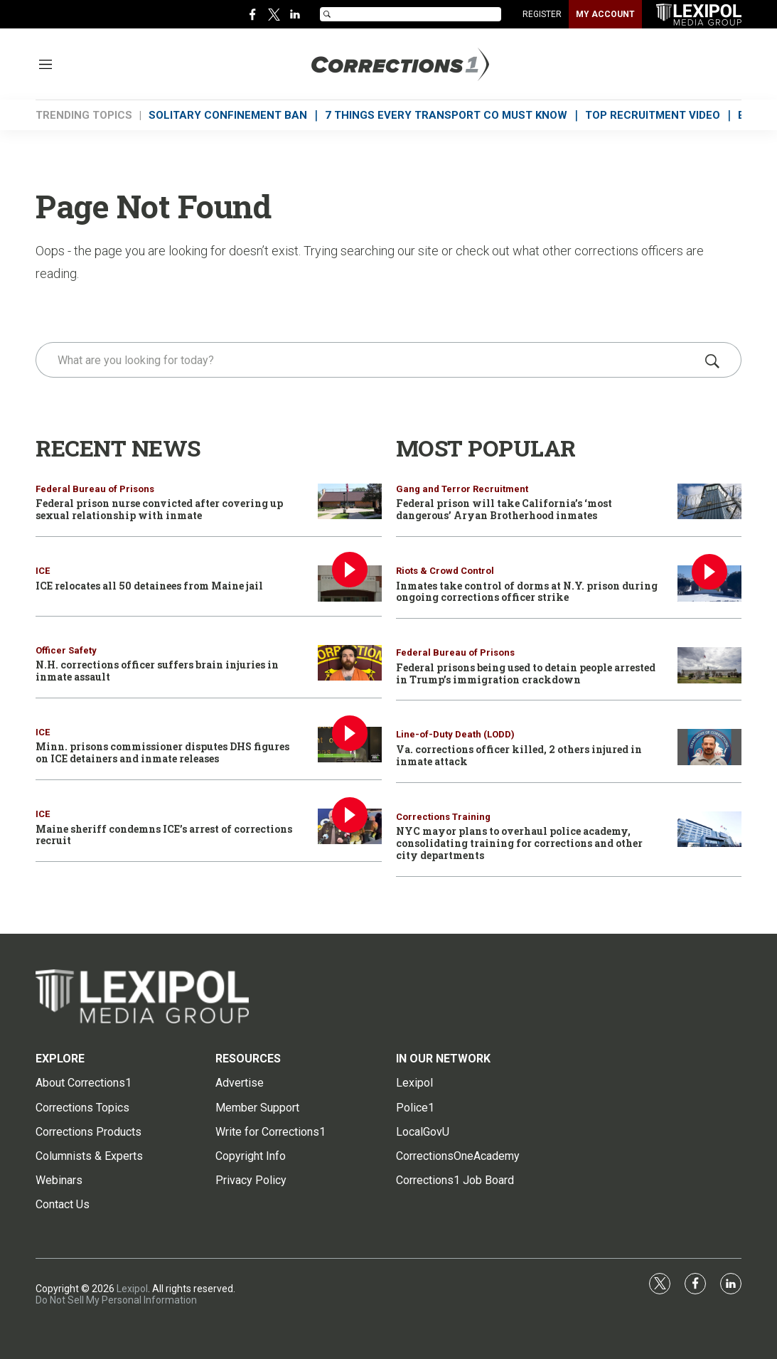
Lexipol (132, 1288)
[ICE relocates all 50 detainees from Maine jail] (350, 583)
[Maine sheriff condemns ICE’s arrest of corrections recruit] (350, 827)
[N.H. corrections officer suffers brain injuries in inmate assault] (350, 663)
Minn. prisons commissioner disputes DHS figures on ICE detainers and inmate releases (162, 752)
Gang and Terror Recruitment (462, 489)
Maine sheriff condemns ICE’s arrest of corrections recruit (164, 835)
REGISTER (542, 14)
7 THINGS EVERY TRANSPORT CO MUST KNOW (446, 115)
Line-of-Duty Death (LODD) (455, 734)
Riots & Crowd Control (445, 570)
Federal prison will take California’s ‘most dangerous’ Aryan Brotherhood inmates (504, 509)
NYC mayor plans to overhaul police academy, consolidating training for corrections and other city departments (519, 843)
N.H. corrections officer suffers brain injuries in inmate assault (157, 670)
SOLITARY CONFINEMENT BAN (228, 115)
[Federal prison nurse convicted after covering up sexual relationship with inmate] (350, 502)
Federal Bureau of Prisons (95, 489)
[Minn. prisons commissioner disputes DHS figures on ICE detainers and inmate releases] (350, 745)
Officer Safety (66, 650)
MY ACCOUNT (605, 14)
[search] (368, 360)
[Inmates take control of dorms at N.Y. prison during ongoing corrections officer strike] (709, 583)
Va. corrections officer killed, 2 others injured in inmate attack (519, 755)
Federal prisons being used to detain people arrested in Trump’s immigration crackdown (525, 673)
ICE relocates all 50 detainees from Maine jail (149, 585)
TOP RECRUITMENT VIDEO (652, 115)
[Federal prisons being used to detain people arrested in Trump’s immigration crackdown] (709, 665)
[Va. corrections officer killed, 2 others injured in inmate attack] (709, 747)
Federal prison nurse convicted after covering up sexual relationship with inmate (159, 509)
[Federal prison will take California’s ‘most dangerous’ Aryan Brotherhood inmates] (709, 502)
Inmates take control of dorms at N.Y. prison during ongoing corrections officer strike (527, 591)
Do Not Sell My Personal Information (116, 1300)
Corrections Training (443, 816)
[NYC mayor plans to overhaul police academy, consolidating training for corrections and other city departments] (709, 829)
